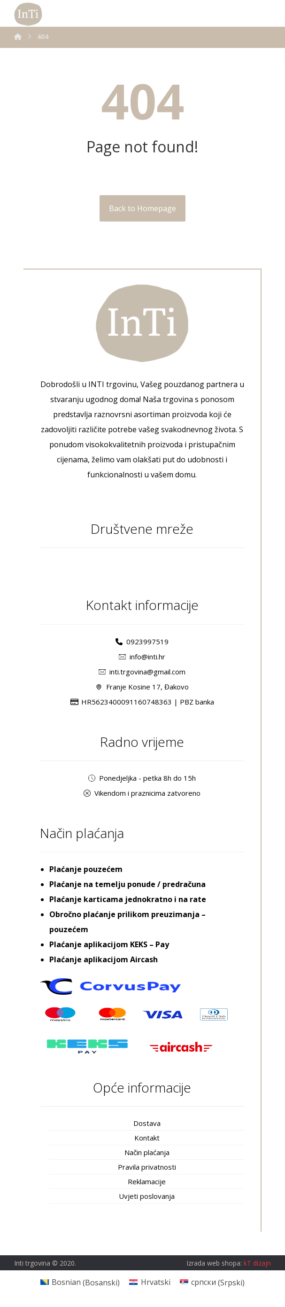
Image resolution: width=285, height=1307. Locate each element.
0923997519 (142, 641)
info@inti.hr (142, 656)
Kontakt (147, 1137)
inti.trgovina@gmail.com (142, 671)
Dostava (147, 1123)
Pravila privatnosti (147, 1167)
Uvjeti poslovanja (147, 1196)
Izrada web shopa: (214, 1263)
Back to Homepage (142, 208)
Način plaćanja (146, 1152)
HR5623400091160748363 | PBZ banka (142, 701)
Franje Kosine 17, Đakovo (142, 686)
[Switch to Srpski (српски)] (212, 1282)
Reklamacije (147, 1181)
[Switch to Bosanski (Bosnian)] (80, 1282)
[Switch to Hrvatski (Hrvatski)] (149, 1282)
